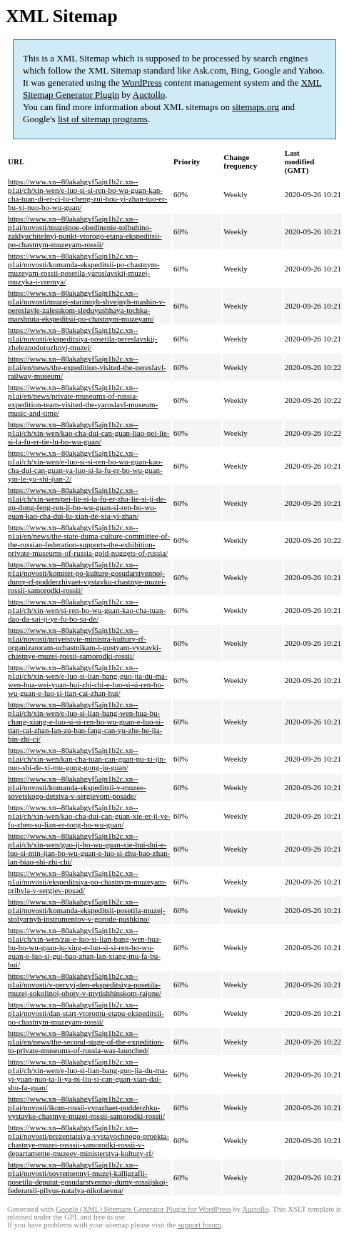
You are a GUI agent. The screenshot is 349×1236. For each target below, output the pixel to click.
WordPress (142, 82)
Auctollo (149, 94)
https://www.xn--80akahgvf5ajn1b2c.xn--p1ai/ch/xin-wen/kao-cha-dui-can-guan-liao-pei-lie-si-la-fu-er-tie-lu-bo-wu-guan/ (89, 433)
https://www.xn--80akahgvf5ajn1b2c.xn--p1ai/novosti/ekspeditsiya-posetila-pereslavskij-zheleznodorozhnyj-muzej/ (83, 339)
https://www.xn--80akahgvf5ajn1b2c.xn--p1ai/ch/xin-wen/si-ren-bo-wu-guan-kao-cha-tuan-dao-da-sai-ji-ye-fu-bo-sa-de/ (87, 610)
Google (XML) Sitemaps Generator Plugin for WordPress (143, 1209)
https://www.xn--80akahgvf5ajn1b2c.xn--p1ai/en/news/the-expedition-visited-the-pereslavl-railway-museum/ (87, 367)
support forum (199, 1225)
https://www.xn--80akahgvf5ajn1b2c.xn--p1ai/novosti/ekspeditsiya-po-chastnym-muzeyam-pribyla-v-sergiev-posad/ (87, 881)
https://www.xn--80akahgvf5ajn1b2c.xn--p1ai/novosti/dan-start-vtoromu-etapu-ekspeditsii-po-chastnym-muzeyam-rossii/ (86, 1013)
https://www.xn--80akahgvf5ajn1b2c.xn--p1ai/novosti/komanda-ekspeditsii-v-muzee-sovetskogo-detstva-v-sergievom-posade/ (77, 787)
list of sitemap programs (103, 119)
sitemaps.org (255, 106)
